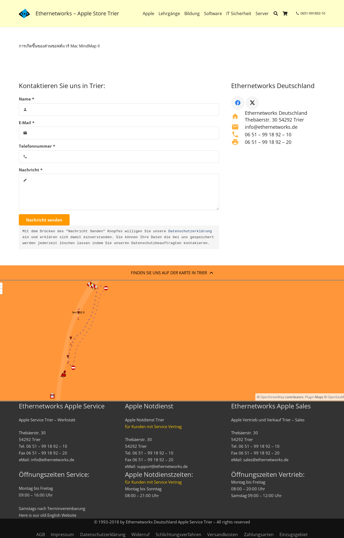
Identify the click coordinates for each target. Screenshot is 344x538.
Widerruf (140, 534)
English (53, 515)
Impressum (62, 534)
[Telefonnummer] (119, 156)
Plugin (309, 397)
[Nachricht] (119, 192)
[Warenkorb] (285, 13)
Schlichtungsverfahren (178, 534)
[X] (252, 103)
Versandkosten (222, 534)
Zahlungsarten (259, 534)
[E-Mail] (119, 133)
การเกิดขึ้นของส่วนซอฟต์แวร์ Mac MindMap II (59, 45)
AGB (40, 534)
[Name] (119, 109)
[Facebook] (238, 103)
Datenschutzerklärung (190, 231)
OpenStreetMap (272, 397)
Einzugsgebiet (294, 534)
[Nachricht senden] (44, 219)
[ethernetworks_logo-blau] (24, 13)
